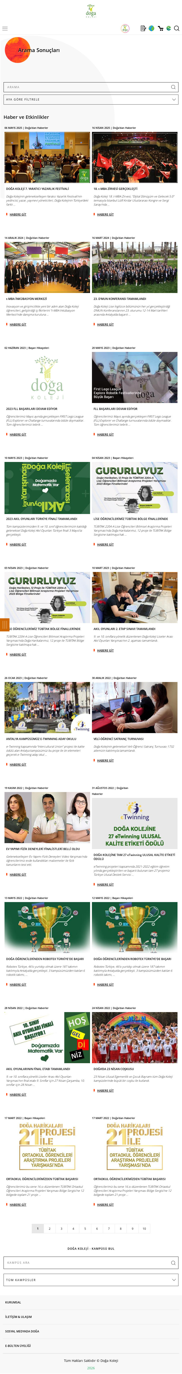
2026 (91, 1368)
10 (144, 1229)
